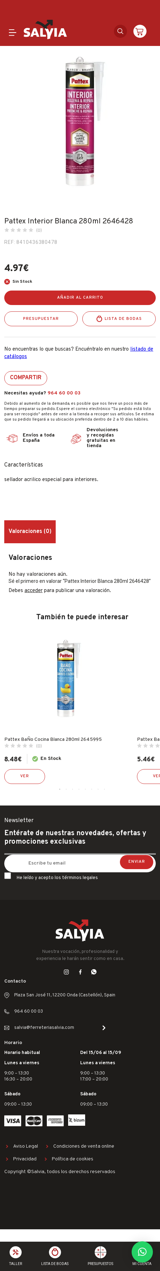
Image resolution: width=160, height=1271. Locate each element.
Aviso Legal (25, 1146)
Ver (24, 776)
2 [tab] (66, 789)
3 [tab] (72, 789)
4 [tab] (79, 789)
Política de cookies (72, 1159)
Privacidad (25, 1159)
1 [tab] (60, 789)
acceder (33, 590)
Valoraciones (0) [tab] (30, 531)
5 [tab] (85, 789)
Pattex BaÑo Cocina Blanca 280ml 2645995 (53, 740)
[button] (142, 1252)
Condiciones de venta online (83, 1146)
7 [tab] (98, 789)
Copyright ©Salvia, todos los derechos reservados (59, 1172)
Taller (15, 1264)
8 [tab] (104, 789)
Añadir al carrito (80, 297)
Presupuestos (100, 1264)
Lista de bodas (123, 318)
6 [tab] (91, 789)
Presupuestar (41, 318)
